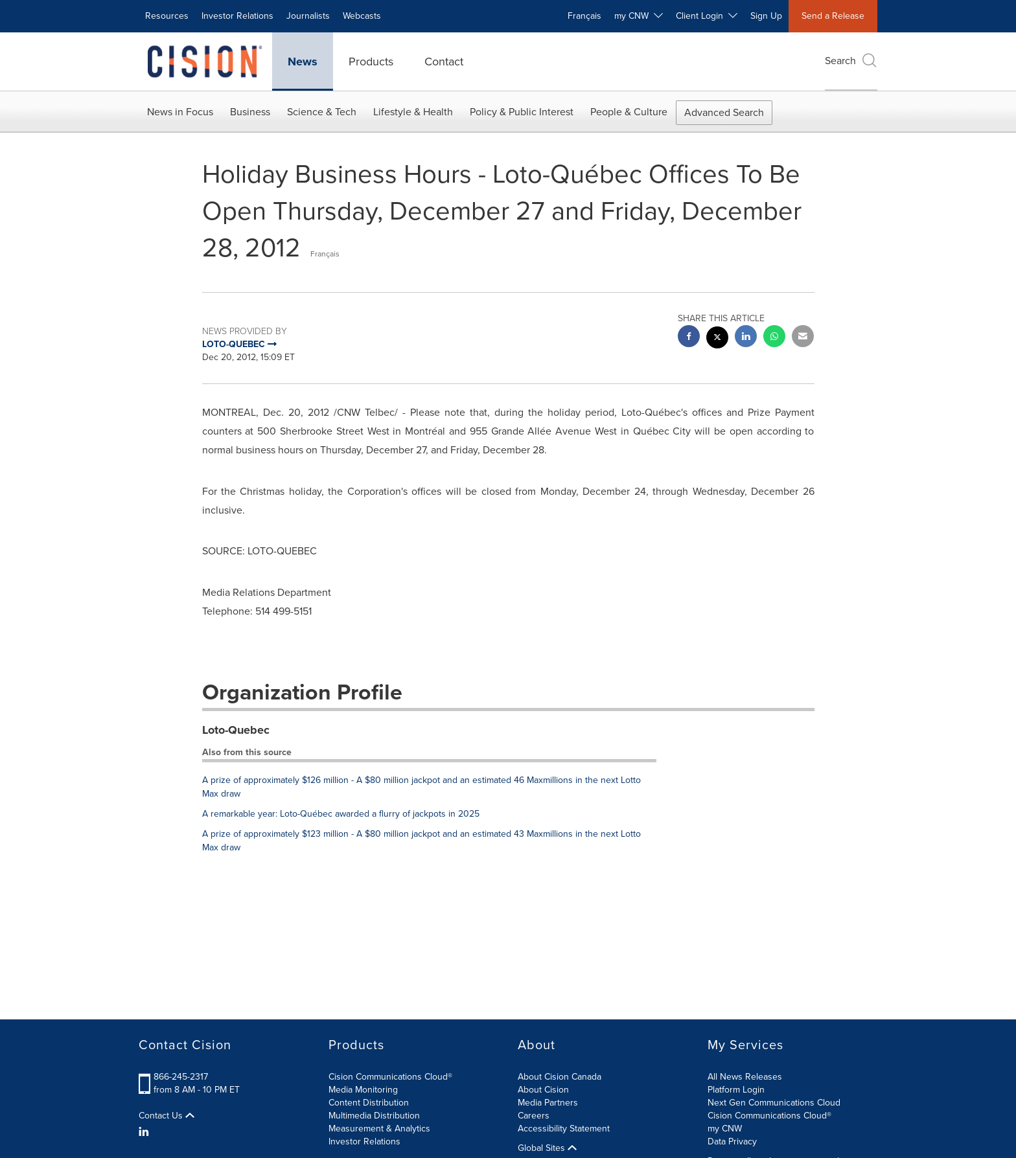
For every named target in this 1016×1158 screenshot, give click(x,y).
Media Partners (548, 1102)
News (303, 61)
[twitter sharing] (717, 339)
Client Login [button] (706, 16)
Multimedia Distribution (374, 1115)
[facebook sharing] (689, 337)
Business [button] (250, 111)
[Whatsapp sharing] (774, 337)
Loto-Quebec (236, 729)
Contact (443, 61)
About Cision (543, 1089)
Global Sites (547, 1148)
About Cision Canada (559, 1077)
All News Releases (745, 1077)
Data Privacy (732, 1141)
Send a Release (833, 16)
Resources (167, 16)
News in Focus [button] (180, 111)
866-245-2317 (181, 1077)
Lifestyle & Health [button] (413, 111)
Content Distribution (369, 1102)
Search (851, 60)
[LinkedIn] (145, 1132)
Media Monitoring (363, 1089)
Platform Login (736, 1089)
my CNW (725, 1128)
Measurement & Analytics (379, 1128)
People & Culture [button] (628, 111)
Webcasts (362, 16)
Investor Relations (237, 16)
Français (584, 16)
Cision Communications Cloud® (390, 1077)
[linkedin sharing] (746, 337)
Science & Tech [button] (321, 111)
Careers (533, 1115)
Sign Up (766, 16)
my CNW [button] (638, 16)
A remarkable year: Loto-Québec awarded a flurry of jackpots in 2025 (340, 814)
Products (371, 61)
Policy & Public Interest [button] (521, 111)
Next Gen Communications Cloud (774, 1102)
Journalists (308, 16)
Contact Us (166, 1115)
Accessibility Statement (564, 1128)
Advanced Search (724, 112)
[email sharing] (803, 337)
